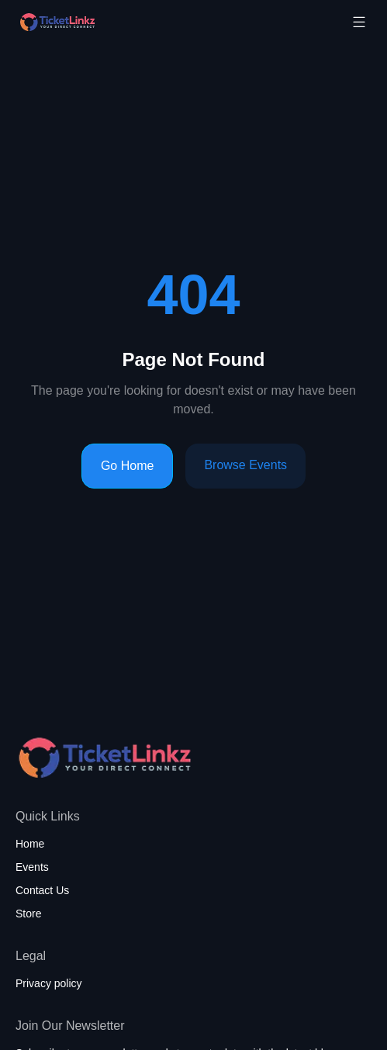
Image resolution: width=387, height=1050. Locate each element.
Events (32, 867)
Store (28, 913)
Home (30, 843)
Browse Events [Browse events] (245, 464)
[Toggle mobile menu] (359, 21)
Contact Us (42, 890)
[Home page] (96, 22)
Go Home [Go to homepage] (127, 465)
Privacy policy (49, 983)
